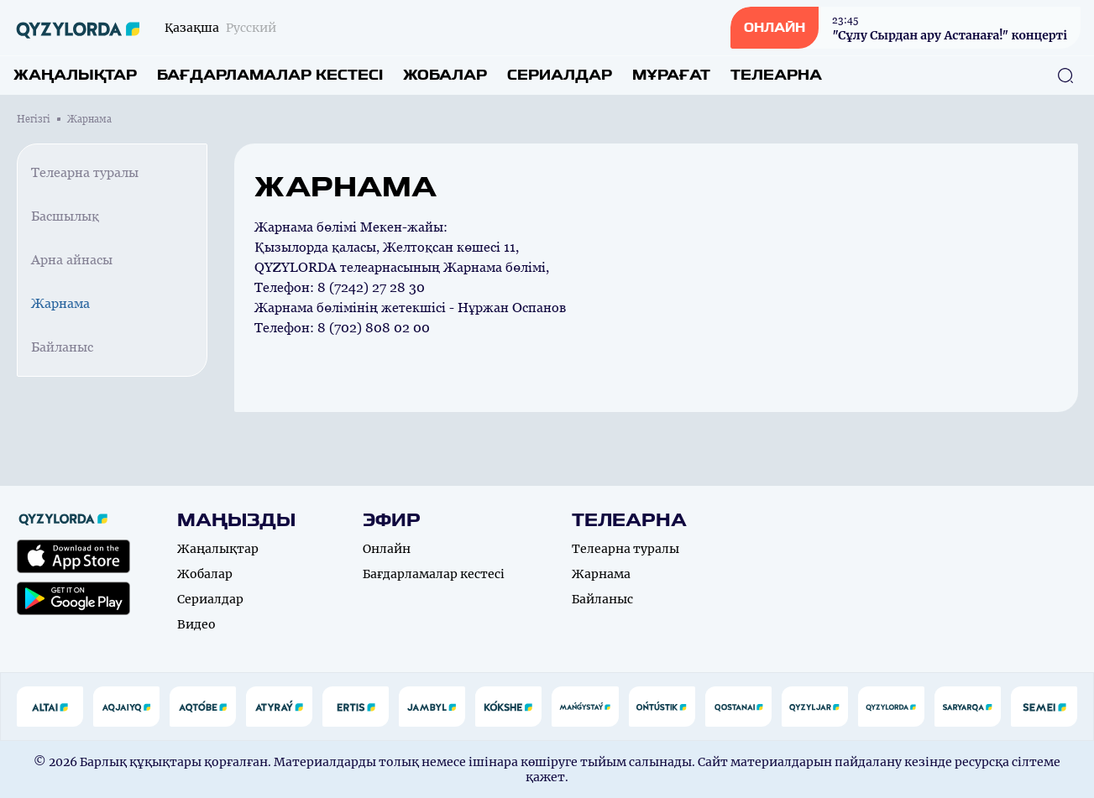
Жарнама (60, 303)
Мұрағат (671, 75)
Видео (196, 624)
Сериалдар (559, 75)
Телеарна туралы (85, 172)
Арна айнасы (72, 260)
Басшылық (65, 216)
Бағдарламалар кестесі (270, 75)
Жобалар (445, 75)
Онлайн (387, 548)
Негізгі (33, 119)
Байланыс (62, 347)
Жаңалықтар (75, 75)
